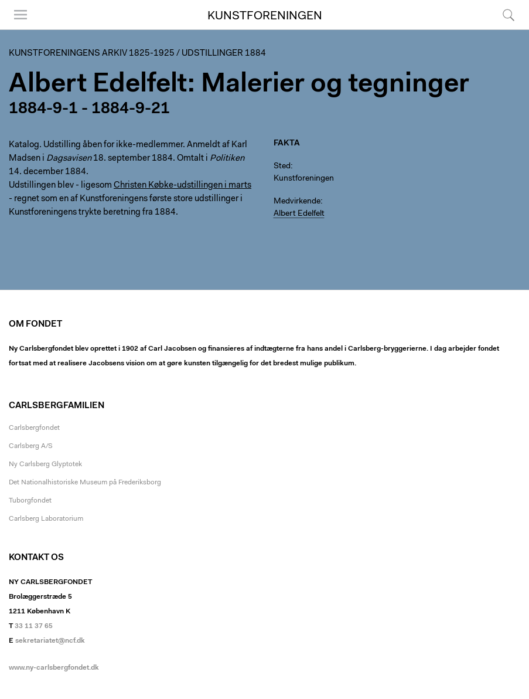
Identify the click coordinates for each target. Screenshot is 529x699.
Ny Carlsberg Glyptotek (45, 464)
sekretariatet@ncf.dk (50, 640)
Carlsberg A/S (31, 446)
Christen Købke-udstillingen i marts (182, 185)
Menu (20, 14)
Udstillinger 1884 (224, 53)
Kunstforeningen (264, 16)
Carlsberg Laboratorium (46, 518)
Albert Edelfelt (299, 214)
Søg (508, 14)
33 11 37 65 (34, 626)
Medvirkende (297, 202)
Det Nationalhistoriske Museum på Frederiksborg (85, 482)
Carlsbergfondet (34, 428)
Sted (282, 166)
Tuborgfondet (30, 500)
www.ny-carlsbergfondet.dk (54, 667)
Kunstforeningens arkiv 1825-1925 (92, 53)
